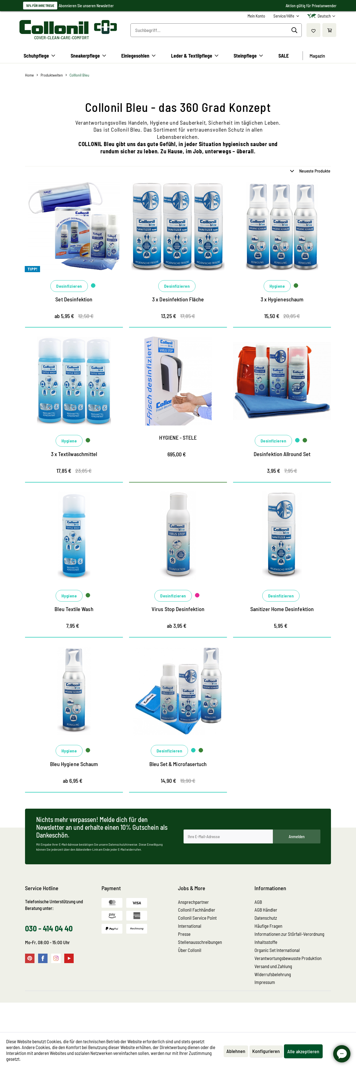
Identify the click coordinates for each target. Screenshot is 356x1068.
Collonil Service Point (197, 947)
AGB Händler (265, 939)
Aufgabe (137, 171)
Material (35, 186)
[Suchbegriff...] (216, 30)
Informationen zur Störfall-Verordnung (289, 963)
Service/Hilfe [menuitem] (284, 15)
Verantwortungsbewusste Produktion (288, 987)
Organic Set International (277, 979)
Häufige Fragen (268, 955)
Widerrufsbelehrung (272, 1004)
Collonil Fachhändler (196, 939)
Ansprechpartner (193, 931)
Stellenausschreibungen (200, 971)
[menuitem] (256, 16)
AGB (258, 931)
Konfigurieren (266, 1051)
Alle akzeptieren (303, 1051)
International (189, 955)
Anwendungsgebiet (247, 171)
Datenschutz (265, 947)
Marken (35, 171)
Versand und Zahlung (273, 995)
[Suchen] (295, 30)
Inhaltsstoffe (265, 971)
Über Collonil (189, 979)
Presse (184, 963)
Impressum (264, 1011)
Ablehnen (235, 1051)
